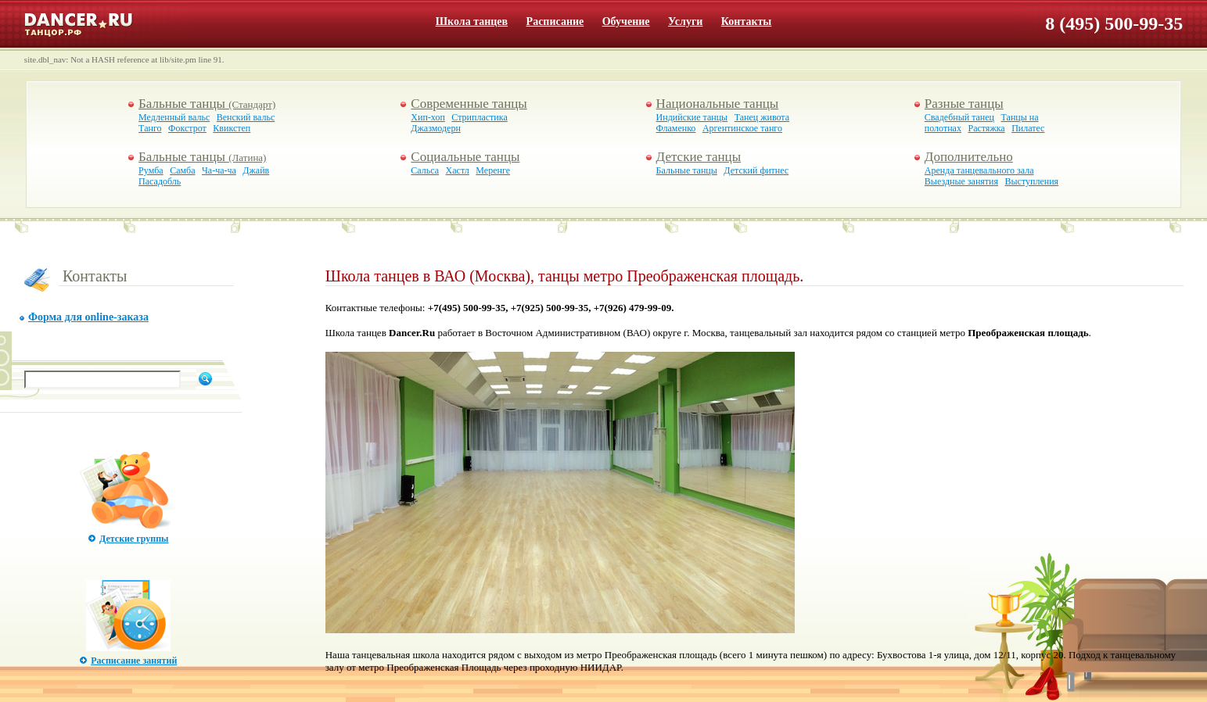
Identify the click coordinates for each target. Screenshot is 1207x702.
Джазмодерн (435, 128)
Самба (182, 170)
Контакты (746, 21)
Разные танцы (964, 103)
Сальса (425, 170)
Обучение (626, 21)
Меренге (493, 170)
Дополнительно (969, 156)
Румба (150, 170)
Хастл (457, 170)
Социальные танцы (465, 156)
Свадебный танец (959, 117)
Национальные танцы (717, 103)
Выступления (1032, 181)
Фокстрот (187, 128)
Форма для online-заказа (88, 317)
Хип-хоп (427, 117)
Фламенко (676, 128)
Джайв (255, 170)
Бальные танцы (206, 103)
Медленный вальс (174, 117)
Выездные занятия (961, 181)
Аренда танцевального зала (979, 170)
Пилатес (1027, 128)
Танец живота (762, 117)
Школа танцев (472, 21)
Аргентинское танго (742, 128)
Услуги (685, 21)
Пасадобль (159, 181)
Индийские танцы (692, 117)
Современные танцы (468, 103)
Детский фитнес (756, 170)
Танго (149, 128)
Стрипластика (479, 117)
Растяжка (986, 128)
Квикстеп (231, 128)
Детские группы (133, 538)
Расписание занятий (134, 660)
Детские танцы (698, 156)
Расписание (555, 21)
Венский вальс (246, 117)
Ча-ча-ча (219, 170)
